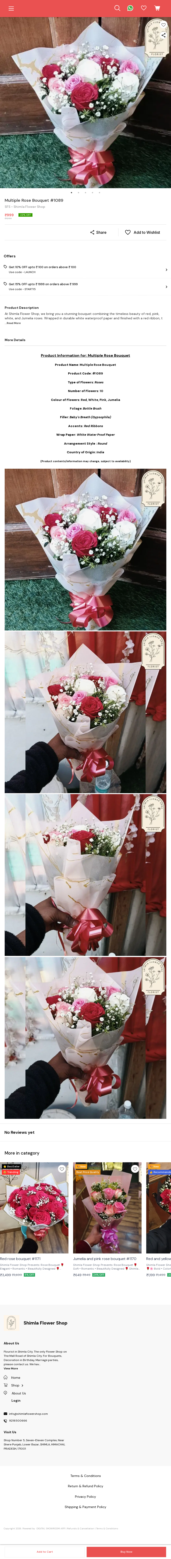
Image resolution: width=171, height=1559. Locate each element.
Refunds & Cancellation (80, 1528)
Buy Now (126, 1552)
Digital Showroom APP (50, 1528)
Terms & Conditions (107, 1528)
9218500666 (18, 1420)
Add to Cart (45, 1552)
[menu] (11, 8)
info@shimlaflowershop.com (28, 1414)
